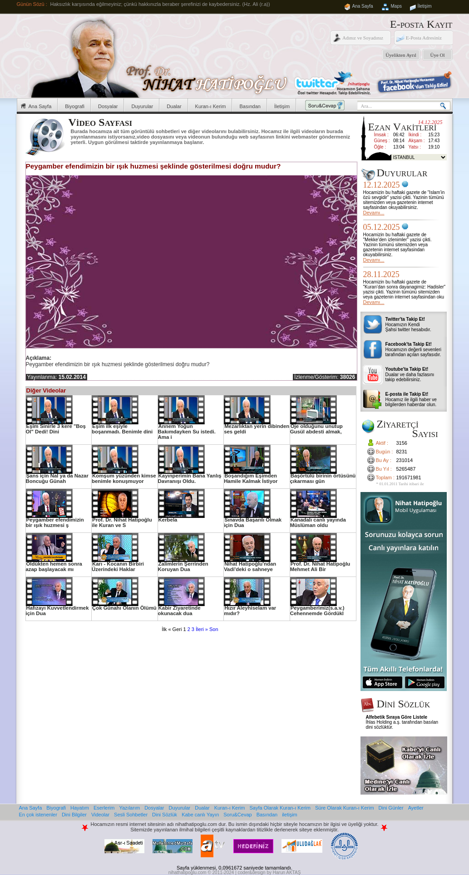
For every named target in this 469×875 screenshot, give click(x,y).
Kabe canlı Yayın (200, 814)
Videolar (100, 814)
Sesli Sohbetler (131, 814)
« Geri (175, 629)
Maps (396, 6)
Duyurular (142, 106)
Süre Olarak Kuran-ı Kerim (344, 807)
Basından (249, 106)
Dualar (174, 106)
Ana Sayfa (362, 6)
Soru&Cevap (237, 814)
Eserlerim (104, 807)
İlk (164, 629)
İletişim (425, 6)
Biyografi (74, 106)
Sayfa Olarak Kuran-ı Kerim (280, 807)
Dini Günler (391, 807)
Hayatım (79, 807)
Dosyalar (108, 106)
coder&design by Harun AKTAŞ (269, 872)
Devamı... (374, 212)
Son (213, 629)
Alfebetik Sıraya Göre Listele (397, 717)
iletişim (289, 814)
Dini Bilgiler (74, 814)
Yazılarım (129, 807)
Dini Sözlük (164, 814)
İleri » (202, 629)
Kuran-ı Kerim (210, 106)
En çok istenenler (38, 814)
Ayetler (416, 807)
